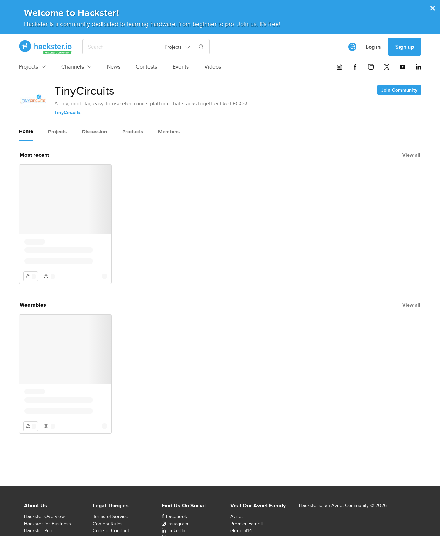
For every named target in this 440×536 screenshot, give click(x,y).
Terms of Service (110, 516)
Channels (76, 67)
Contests (146, 67)
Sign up (404, 47)
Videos (212, 67)
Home (26, 131)
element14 (241, 530)
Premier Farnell (246, 523)
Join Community (399, 89)
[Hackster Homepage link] (45, 47)
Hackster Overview (44, 516)
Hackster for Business (47, 523)
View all (411, 155)
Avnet (236, 516)
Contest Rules (108, 523)
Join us (246, 24)
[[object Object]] (352, 47)
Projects (32, 67)
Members (169, 131)
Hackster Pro (38, 530)
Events (181, 67)
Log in (373, 47)
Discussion (94, 131)
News (113, 67)
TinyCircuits (67, 112)
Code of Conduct (111, 530)
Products (132, 131)
